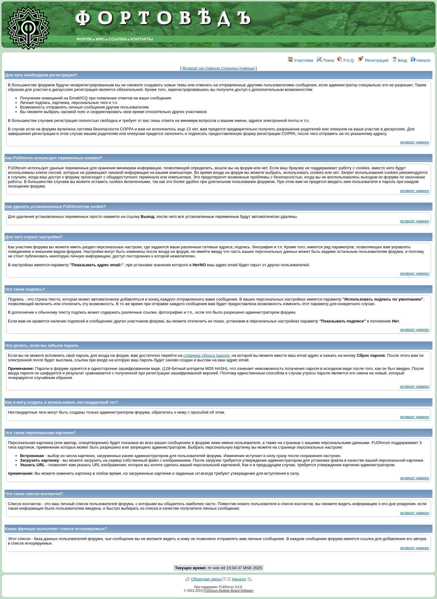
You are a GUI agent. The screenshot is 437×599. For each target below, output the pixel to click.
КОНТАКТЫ (141, 39)
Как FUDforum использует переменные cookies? (53, 158)
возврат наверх (414, 142)
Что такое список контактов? (34, 493)
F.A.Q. (346, 60)
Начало (421, 60)
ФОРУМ (84, 39)
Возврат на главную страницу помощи (218, 68)
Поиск (325, 60)
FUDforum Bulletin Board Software (228, 590)
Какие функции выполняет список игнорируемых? (56, 528)
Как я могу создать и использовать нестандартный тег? (61, 402)
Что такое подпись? (25, 289)
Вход (399, 60)
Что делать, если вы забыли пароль (42, 345)
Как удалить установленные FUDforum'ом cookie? (55, 206)
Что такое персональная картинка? (40, 432)
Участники (300, 60)
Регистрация (373, 60)
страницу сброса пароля (206, 355)
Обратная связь (206, 579)
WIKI (100, 39)
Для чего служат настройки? (34, 237)
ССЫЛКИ (117, 39)
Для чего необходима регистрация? (41, 75)
